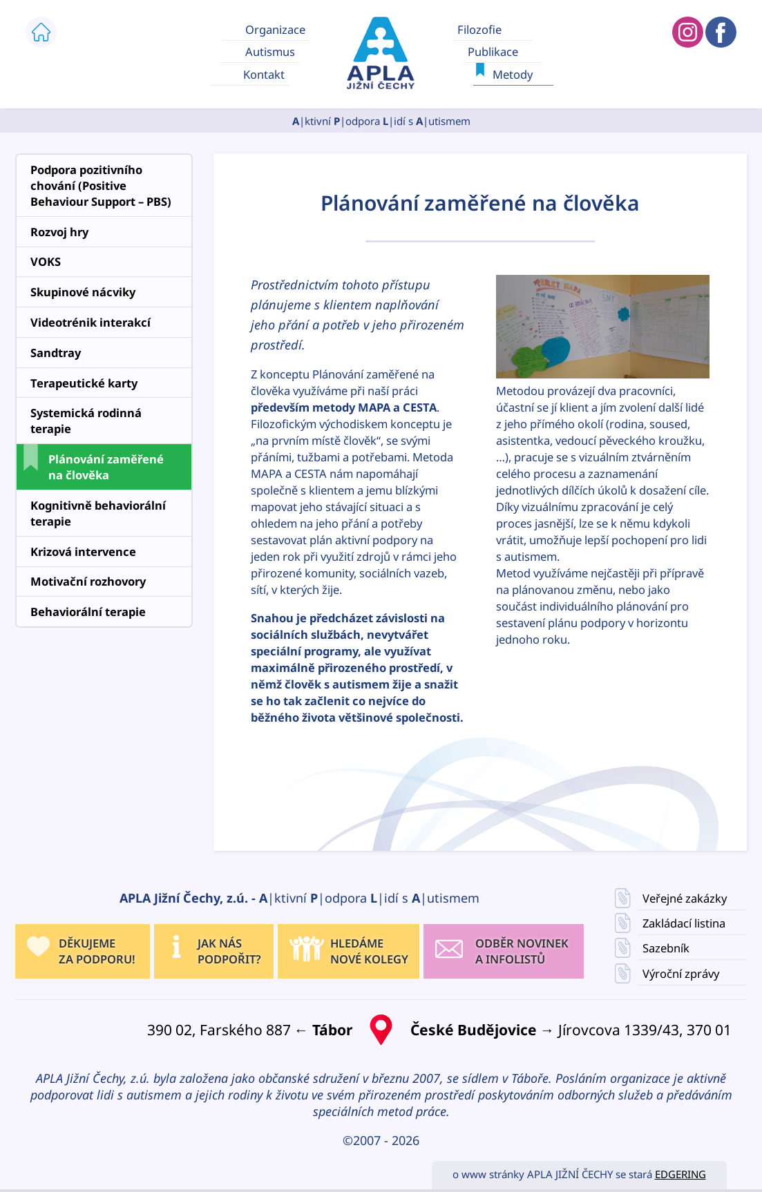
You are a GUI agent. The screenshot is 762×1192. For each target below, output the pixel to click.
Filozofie (479, 29)
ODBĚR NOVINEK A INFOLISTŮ (522, 951)
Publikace (492, 51)
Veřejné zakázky (684, 898)
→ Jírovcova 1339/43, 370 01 (571, 1029)
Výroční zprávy (680, 973)
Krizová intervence (83, 551)
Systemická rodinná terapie (86, 420)
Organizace (275, 29)
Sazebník (665, 948)
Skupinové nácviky (82, 292)
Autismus (270, 51)
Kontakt (264, 74)
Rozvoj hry (59, 232)
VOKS (45, 261)
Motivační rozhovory (88, 581)
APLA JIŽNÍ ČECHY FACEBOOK (720, 32)
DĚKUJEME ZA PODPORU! (97, 951)
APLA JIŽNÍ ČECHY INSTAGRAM (687, 32)
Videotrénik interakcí (90, 322)
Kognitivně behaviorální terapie (98, 513)
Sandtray (55, 353)
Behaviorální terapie (88, 611)
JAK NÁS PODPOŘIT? (229, 951)
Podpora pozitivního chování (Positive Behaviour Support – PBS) (100, 185)
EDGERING (680, 1174)
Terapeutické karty (83, 383)
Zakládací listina (683, 923)
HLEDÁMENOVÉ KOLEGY (369, 951)
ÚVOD (41, 32)
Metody (513, 74)
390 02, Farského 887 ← (249, 1029)
